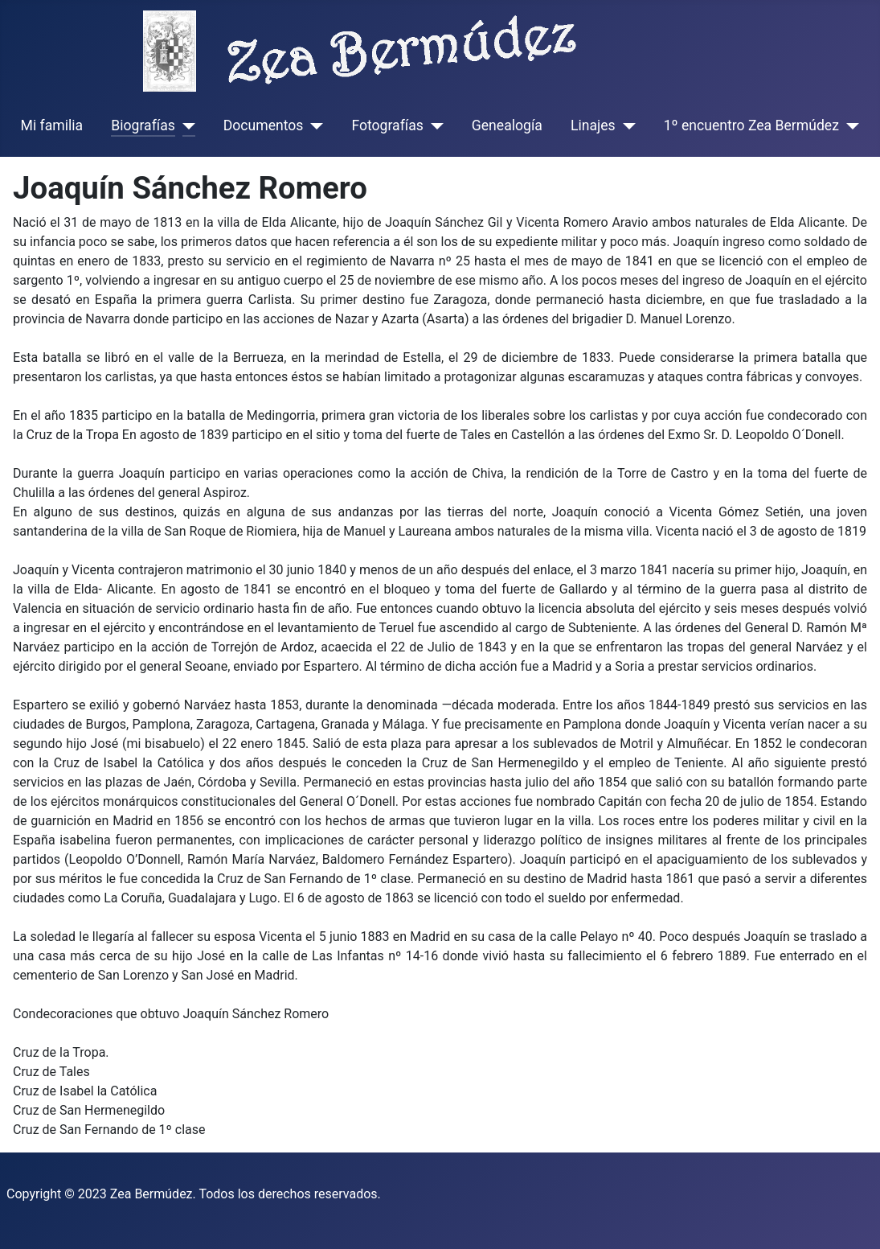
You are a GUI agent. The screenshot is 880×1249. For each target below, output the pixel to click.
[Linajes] (626, 125)
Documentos (263, 125)
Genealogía (507, 125)
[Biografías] (185, 125)
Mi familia (52, 125)
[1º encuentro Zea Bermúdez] (849, 125)
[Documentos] (313, 125)
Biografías (142, 125)
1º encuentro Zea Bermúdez (751, 125)
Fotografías (387, 125)
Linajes (593, 125)
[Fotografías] (434, 125)
